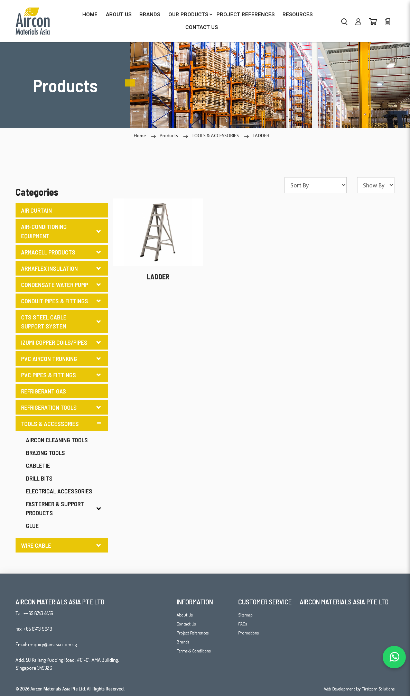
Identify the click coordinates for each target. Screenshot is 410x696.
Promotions (248, 632)
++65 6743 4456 (38, 613)
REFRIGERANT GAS (43, 391)
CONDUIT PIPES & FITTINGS (54, 301)
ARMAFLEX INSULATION (49, 268)
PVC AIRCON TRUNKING (49, 358)
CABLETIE (38, 465)
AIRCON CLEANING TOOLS (57, 440)
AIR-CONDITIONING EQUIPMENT (44, 231)
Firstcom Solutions (378, 689)
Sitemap (245, 615)
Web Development (339, 689)
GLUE (32, 525)
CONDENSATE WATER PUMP (54, 284)
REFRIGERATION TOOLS (49, 407)
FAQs (242, 624)
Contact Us (186, 624)
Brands (183, 641)
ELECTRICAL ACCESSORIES (59, 491)
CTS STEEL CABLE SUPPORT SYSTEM (43, 321)
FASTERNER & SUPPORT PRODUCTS (55, 508)
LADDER (261, 135)
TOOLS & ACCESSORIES (215, 135)
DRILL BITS (39, 478)
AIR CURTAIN (36, 210)
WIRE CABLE (36, 545)
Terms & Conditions (194, 650)
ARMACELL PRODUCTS (48, 252)
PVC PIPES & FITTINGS (48, 375)
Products (169, 135)
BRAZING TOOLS (45, 452)
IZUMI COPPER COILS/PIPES (54, 342)
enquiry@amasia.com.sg (52, 644)
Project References (192, 632)
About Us (185, 615)
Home (140, 135)
